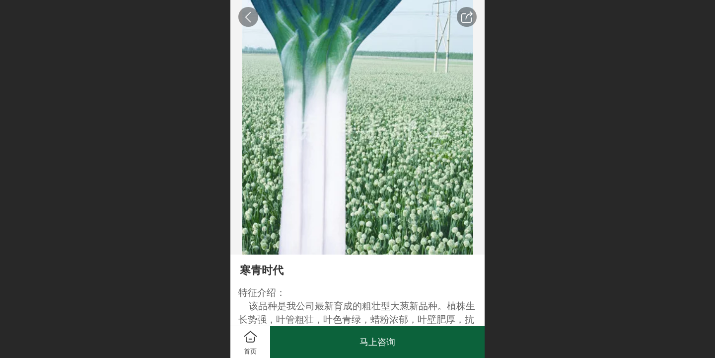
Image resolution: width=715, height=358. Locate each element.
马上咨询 (377, 342)
